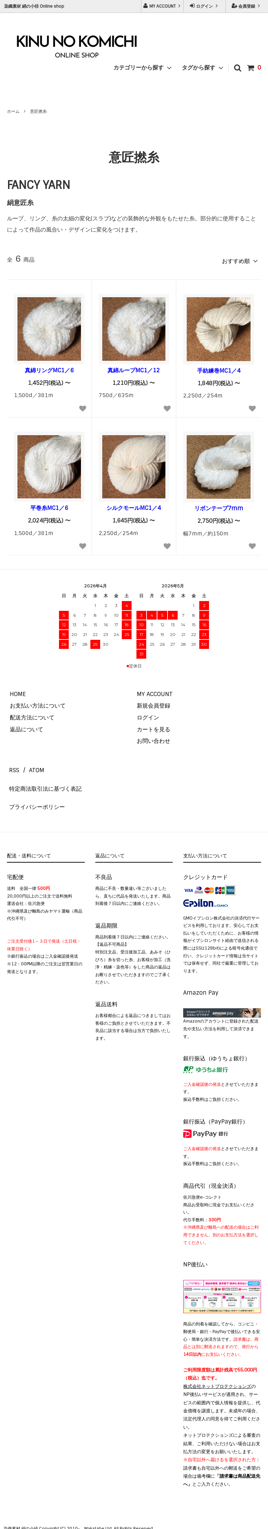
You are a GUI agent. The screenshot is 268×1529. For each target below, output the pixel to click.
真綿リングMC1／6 (49, 368)
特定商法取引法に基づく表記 (43, 776)
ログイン (204, 6)
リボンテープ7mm (218, 506)
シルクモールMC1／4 (133, 505)
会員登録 (247, 6)
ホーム (13, 111)
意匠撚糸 (38, 111)
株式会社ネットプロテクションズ (217, 1364)
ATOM (30, 764)
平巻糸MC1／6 (49, 505)
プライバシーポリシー (35, 787)
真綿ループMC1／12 (133, 368)
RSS (12, 764)
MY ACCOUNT (162, 6)
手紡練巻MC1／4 (218, 368)
